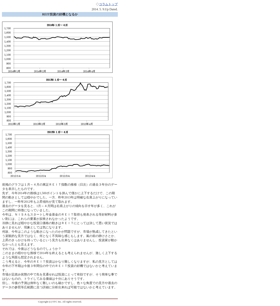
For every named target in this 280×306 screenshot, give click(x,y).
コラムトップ (108, 4)
